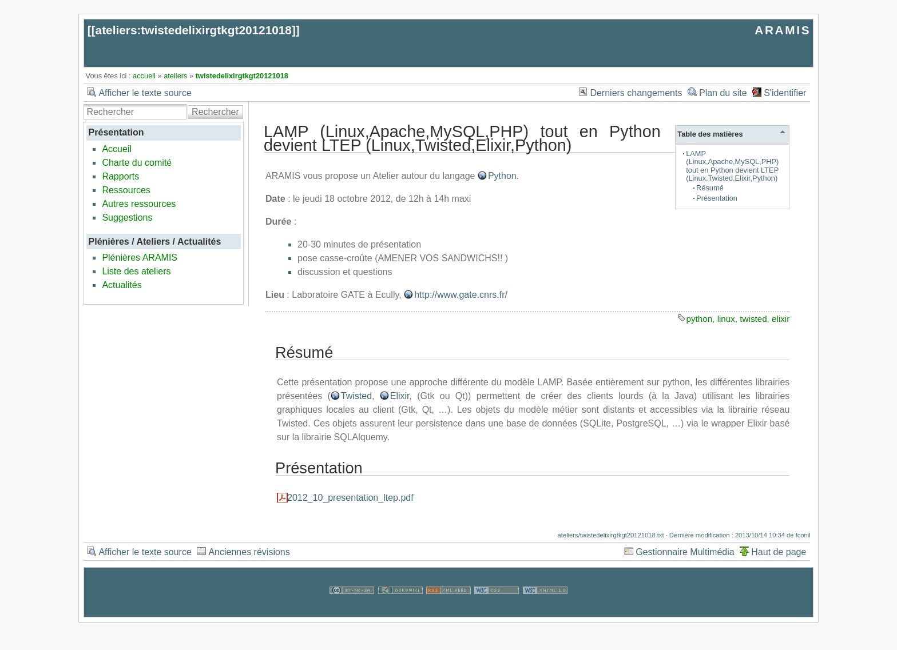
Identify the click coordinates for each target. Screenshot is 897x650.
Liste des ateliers (136, 271)
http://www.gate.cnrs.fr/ (460, 295)
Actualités (121, 285)
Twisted (356, 396)
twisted (753, 319)
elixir (780, 319)
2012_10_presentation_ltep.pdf (350, 498)
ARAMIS (783, 30)
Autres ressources (139, 204)
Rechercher (215, 112)
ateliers (175, 75)
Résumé (710, 188)
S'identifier (785, 93)
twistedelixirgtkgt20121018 (242, 75)
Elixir (400, 396)
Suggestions (127, 217)
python (699, 319)
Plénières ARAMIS (139, 257)
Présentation (716, 198)
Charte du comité (137, 163)
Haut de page (778, 552)
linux (726, 319)
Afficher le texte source (144, 93)
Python (502, 176)
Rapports (120, 176)
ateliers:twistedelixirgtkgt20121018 (194, 30)
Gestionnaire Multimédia (685, 552)
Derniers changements (636, 93)
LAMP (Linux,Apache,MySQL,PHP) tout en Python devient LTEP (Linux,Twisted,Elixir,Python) (732, 165)
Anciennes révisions (248, 552)
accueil (144, 75)
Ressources (126, 190)
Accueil (117, 149)
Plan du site (723, 93)
